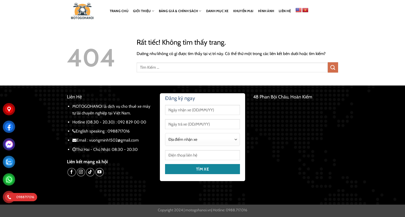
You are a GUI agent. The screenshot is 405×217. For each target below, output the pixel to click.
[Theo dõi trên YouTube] (99, 172)
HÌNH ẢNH (266, 11)
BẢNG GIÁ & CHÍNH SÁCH (180, 11)
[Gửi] (333, 67)
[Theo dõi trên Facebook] (71, 172)
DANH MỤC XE (217, 11)
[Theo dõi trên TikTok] (90, 172)
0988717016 (118, 131)
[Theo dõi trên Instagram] (81, 172)
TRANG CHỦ (119, 11)
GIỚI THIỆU (143, 11)
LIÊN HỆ (285, 11)
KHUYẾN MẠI (243, 11)
